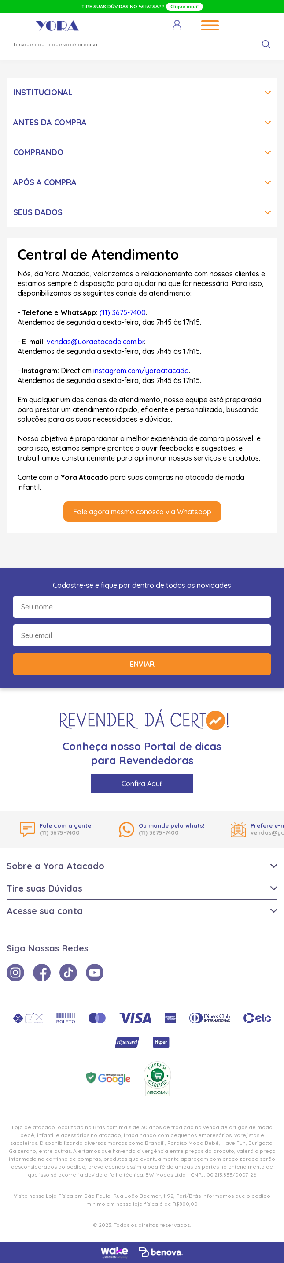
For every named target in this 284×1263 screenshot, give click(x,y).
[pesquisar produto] (266, 44)
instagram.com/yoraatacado (141, 370)
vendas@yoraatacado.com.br (95, 341)
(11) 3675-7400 (123, 312)
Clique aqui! (184, 7)
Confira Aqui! (142, 783)
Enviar (142, 664)
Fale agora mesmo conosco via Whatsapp (142, 511)
